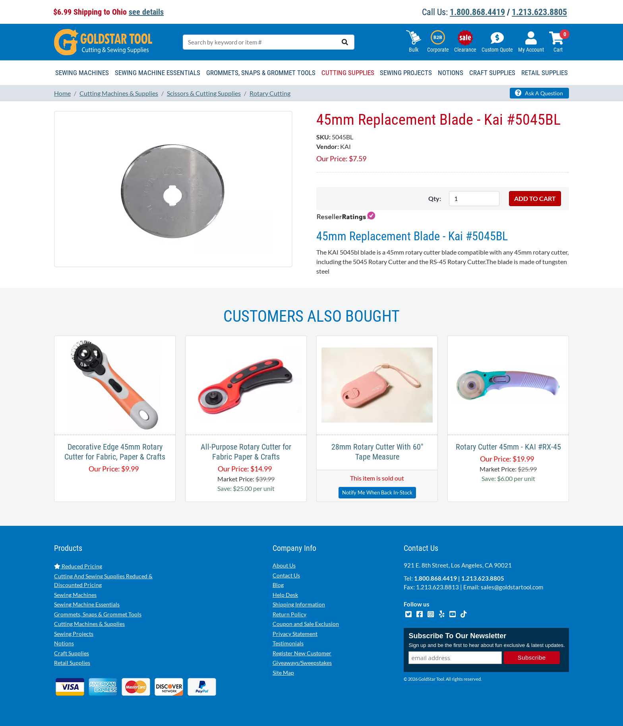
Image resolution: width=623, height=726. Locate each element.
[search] (345, 42)
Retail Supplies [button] (544, 73)
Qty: (434, 198)
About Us (284, 565)
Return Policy (289, 614)
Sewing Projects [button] (406, 73)
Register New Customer (302, 653)
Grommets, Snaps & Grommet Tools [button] (260, 73)
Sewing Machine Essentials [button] (157, 73)
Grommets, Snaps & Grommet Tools (97, 614)
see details (146, 12)
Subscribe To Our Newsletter (457, 636)
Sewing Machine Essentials (87, 604)
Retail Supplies (72, 662)
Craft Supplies (71, 653)
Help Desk (285, 594)
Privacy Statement (295, 633)
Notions (64, 643)
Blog (278, 584)
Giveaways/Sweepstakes (302, 662)
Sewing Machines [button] (82, 73)
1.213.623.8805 (539, 12)
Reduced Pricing (78, 566)
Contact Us (286, 575)
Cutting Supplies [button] (347, 73)
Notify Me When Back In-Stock (377, 492)
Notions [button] (450, 73)
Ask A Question (539, 93)
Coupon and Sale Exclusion (306, 623)
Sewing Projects (73, 633)
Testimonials (288, 643)
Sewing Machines (75, 594)
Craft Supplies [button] (492, 73)
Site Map (283, 672)
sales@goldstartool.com (512, 587)
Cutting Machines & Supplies (89, 623)
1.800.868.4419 (477, 12)
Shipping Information (299, 604)
